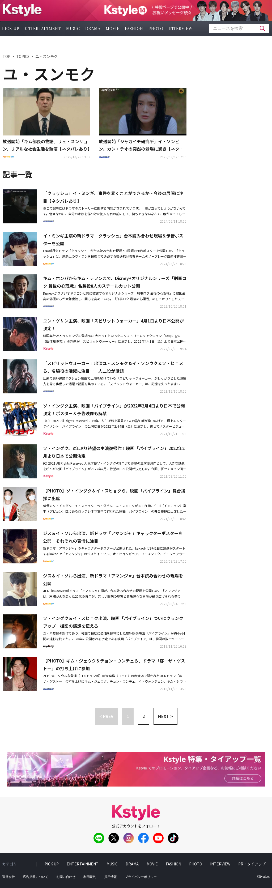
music (73, 28)
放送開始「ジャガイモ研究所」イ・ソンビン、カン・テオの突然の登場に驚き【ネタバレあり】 (141, 145)
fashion (134, 28)
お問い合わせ (65, 877)
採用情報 (110, 877)
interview (181, 28)
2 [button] (143, 716)
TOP (6, 56)
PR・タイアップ (252, 863)
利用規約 (89, 877)
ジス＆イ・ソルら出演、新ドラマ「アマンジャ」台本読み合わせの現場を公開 (113, 579)
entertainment (43, 28)
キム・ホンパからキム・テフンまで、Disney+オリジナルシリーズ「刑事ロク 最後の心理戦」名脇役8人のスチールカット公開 (114, 282)
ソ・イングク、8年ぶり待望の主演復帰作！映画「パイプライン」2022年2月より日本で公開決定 (114, 452)
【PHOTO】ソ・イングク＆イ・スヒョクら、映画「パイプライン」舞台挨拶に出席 (114, 494)
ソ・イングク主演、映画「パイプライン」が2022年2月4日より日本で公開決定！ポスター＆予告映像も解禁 (114, 409)
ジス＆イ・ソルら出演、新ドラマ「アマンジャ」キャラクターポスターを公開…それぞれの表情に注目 (113, 537)
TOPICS (22, 56)
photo (155, 28)
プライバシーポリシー (141, 877)
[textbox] (239, 28)
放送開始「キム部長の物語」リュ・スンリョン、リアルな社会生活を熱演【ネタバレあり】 (46, 145)
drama (92, 28)
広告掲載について (35, 877)
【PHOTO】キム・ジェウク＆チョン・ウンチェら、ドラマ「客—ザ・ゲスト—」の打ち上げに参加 (114, 664)
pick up (52, 863)
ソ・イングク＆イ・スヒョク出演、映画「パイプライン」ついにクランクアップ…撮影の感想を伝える (113, 622)
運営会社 (8, 877)
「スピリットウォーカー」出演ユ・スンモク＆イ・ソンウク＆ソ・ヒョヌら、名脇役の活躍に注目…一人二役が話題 (113, 367)
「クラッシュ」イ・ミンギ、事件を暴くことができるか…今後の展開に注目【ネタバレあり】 (113, 197)
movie (113, 28)
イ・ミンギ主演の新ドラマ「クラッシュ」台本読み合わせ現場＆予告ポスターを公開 (113, 239)
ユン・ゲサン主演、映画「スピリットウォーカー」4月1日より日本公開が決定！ (113, 324)
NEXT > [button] (165, 716)
